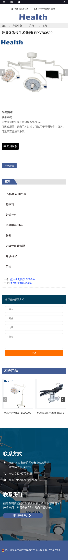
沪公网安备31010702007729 (18, 550)
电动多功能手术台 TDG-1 (50, 412)
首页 (4, 25)
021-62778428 (21, 9)
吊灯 (44, 25)
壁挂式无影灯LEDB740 (22, 279)
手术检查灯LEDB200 (21, 283)
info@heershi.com (46, 9)
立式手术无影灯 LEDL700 (17, 412)
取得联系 (12, 146)
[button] (65, 72)
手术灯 (32, 25)
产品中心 (17, 25)
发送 (34, 353)
